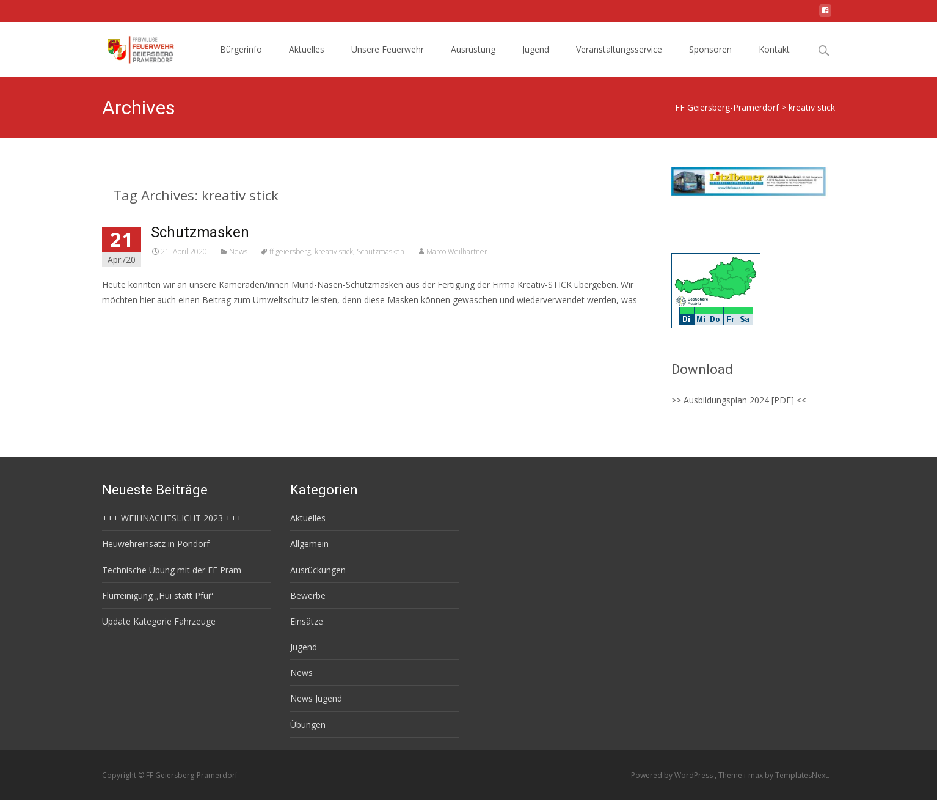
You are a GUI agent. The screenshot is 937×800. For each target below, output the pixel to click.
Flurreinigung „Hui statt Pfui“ (157, 595)
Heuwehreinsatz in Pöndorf (156, 543)
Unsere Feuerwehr (387, 49)
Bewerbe (308, 595)
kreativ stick (334, 251)
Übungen (308, 724)
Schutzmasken (200, 232)
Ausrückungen (318, 570)
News (238, 251)
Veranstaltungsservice (619, 49)
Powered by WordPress (673, 775)
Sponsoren (710, 49)
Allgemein (309, 543)
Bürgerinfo (241, 49)
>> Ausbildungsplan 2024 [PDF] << (738, 400)
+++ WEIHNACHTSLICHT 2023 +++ (172, 518)
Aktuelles (306, 49)
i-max (754, 775)
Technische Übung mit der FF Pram (171, 570)
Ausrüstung (473, 49)
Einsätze (306, 621)
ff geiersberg (290, 251)
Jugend (535, 49)
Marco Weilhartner (456, 251)
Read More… (129, 322)
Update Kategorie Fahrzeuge (159, 621)
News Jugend (316, 698)
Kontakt (774, 49)
